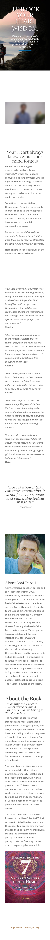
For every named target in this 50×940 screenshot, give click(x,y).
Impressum (17, 927)
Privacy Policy (32, 927)
